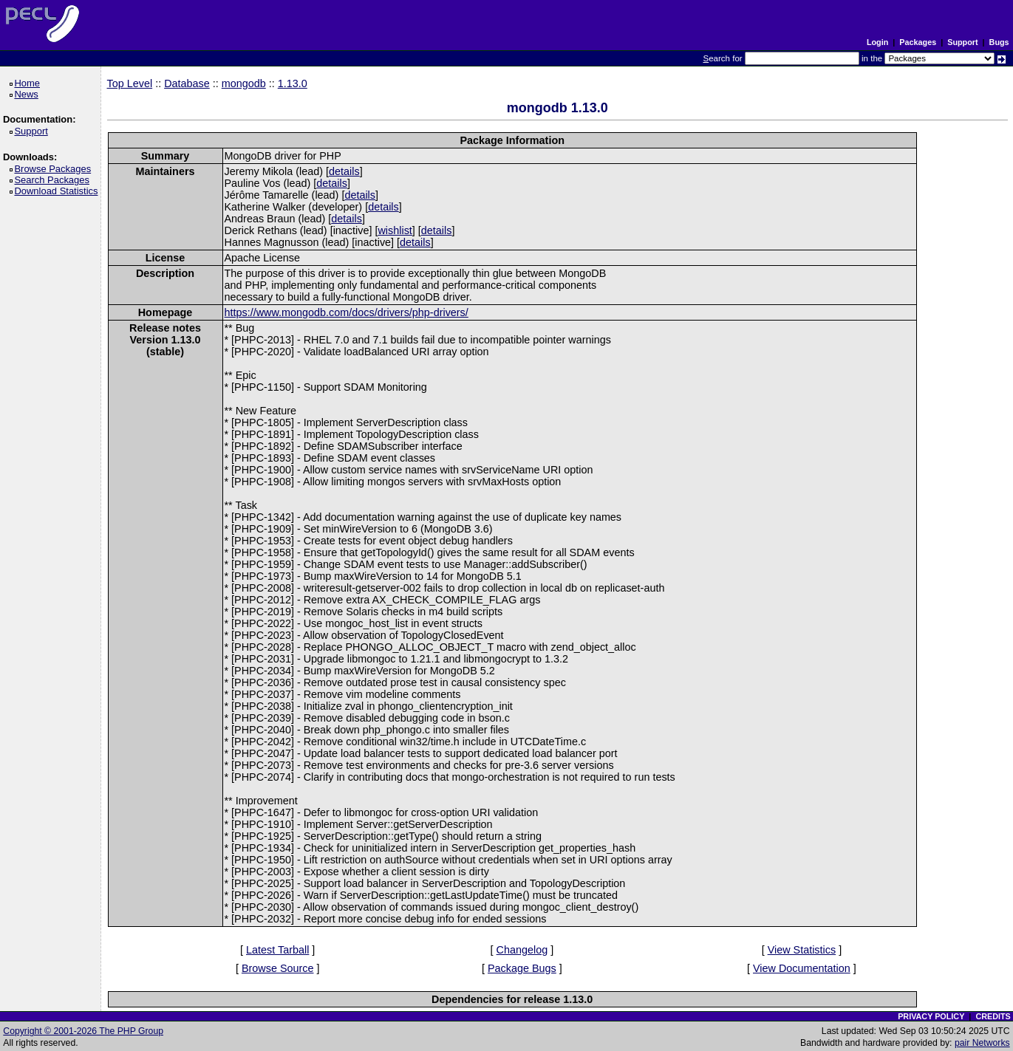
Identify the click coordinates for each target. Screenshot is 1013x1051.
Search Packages (53, 179)
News (28, 94)
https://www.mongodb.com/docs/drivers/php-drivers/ (346, 312)
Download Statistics (58, 190)
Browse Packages (55, 168)
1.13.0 (292, 83)
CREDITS (992, 1016)
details (344, 171)
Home (29, 83)
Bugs (999, 42)
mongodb (244, 83)
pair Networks (982, 1043)
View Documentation (801, 968)
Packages (917, 42)
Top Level (130, 83)
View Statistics (802, 950)
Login (877, 42)
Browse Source (278, 968)
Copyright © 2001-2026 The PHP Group (83, 1031)
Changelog (522, 950)
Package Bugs (522, 968)
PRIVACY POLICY (931, 1016)
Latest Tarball (277, 950)
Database (187, 83)
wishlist (395, 230)
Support (962, 42)
